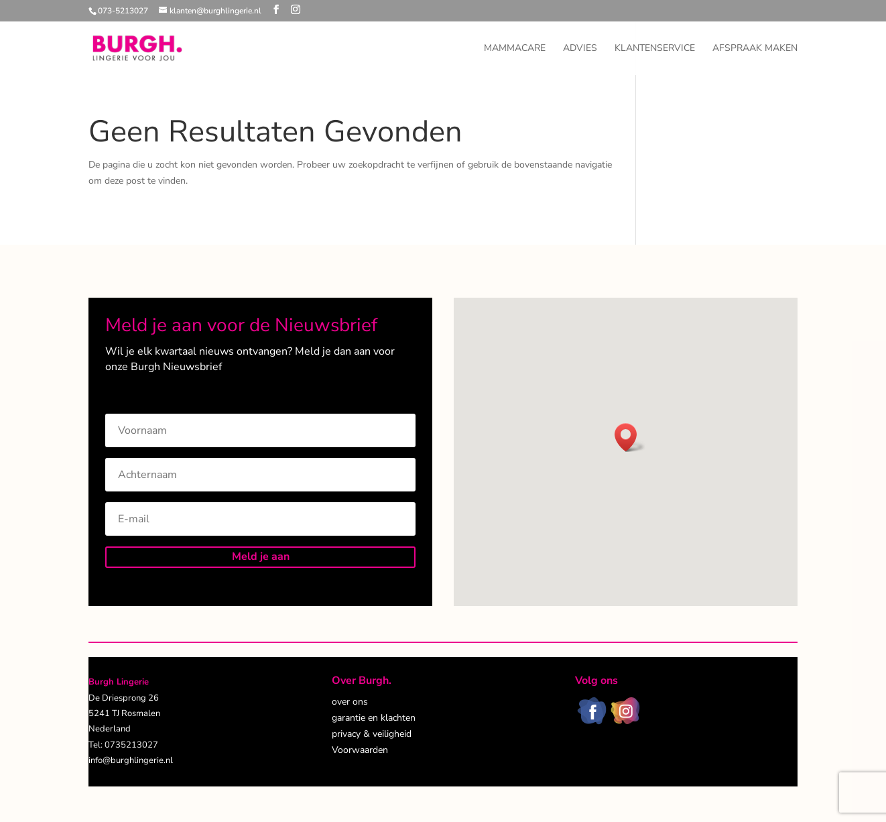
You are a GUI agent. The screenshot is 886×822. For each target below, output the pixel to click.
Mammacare (515, 49)
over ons (350, 701)
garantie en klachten (374, 717)
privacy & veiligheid (372, 733)
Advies (580, 49)
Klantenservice (655, 49)
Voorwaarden (360, 750)
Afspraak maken (755, 49)
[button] (630, 437)
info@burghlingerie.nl (130, 760)
